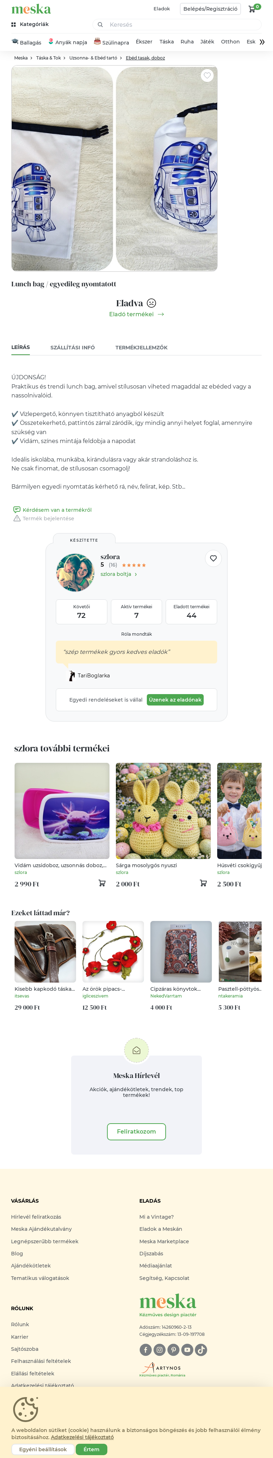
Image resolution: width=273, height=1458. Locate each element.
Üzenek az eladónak (175, 700)
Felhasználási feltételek (41, 1362)
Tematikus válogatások (40, 1279)
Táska (167, 43)
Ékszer (144, 43)
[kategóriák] (30, 24)
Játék (207, 43)
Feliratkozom (136, 1132)
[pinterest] (173, 1351)
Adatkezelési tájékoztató (82, 1437)
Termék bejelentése (42, 519)
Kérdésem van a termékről (51, 510)
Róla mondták (136, 634)
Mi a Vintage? (156, 1217)
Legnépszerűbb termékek (45, 1242)
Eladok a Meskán (160, 1230)
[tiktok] (201, 1351)
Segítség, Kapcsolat (164, 1279)
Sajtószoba (24, 1350)
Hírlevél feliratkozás (36, 1217)
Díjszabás (151, 1254)
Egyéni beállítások (43, 1449)
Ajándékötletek (31, 1267)
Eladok (162, 8)
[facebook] (145, 1351)
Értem (92, 1449)
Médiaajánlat (155, 1267)
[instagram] (159, 1351)
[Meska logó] (200, 1307)
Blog (17, 1254)
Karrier (19, 1337)
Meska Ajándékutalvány (41, 1230)
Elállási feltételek (32, 1374)
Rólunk (20, 1325)
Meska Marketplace (164, 1242)
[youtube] (187, 1351)
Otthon (230, 43)
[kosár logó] (252, 9)
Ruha (187, 43)
